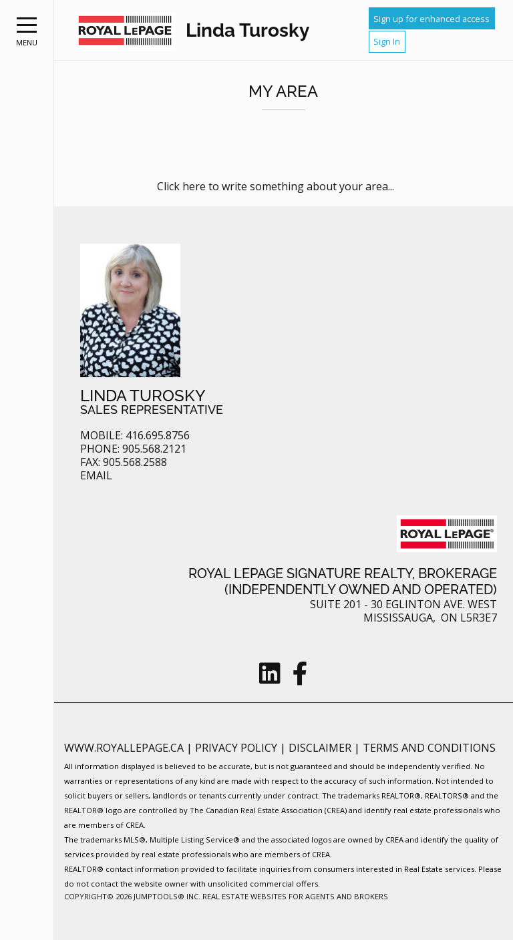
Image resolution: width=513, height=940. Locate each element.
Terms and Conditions (429, 747)
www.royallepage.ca (124, 747)
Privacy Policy (237, 747)
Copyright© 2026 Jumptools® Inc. (132, 896)
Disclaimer (321, 747)
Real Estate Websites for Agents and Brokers (295, 896)
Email (96, 476)
